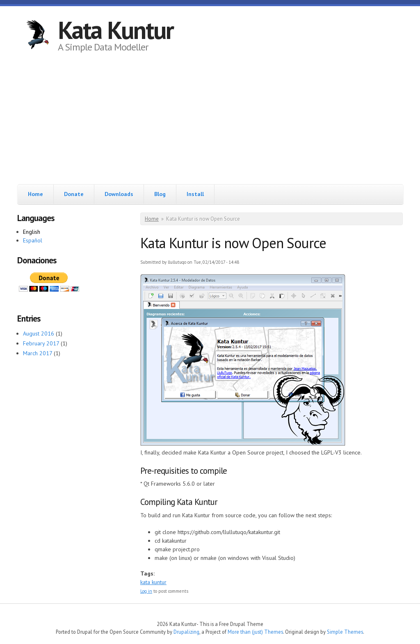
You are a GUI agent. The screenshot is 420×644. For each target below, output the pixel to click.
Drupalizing (186, 631)
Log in (146, 591)
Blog (160, 194)
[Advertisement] (210, 122)
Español (32, 240)
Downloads (119, 194)
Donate (74, 194)
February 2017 (41, 343)
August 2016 (38, 333)
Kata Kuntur (115, 30)
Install (195, 194)
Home (35, 194)
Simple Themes (345, 631)
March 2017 (37, 353)
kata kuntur (153, 582)
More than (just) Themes (255, 631)
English (31, 231)
